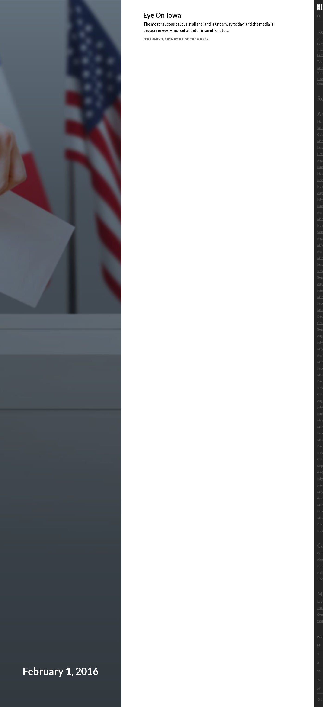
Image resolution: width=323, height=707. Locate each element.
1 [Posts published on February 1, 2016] (318, 654)
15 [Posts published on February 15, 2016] (319, 671)
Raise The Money (194, 39)
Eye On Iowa (162, 15)
